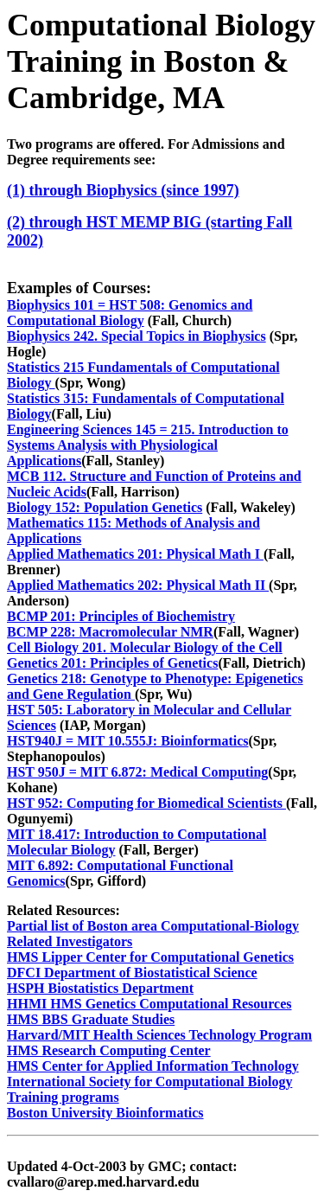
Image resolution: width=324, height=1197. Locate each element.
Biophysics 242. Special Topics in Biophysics (136, 336)
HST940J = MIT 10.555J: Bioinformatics (128, 740)
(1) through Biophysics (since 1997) (123, 190)
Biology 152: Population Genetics (104, 507)
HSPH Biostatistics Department (100, 988)
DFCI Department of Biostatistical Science (132, 972)
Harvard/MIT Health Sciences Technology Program (159, 1034)
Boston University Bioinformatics (105, 1112)
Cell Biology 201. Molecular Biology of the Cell (145, 647)
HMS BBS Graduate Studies (91, 1019)
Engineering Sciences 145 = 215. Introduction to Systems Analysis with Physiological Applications (148, 445)
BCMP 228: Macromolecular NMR (110, 631)
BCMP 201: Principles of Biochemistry (121, 616)
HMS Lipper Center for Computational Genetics (150, 957)
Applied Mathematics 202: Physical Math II (138, 585)
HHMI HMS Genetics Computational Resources (149, 1003)
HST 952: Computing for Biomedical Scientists (146, 803)
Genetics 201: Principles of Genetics (112, 663)
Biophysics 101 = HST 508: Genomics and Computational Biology (129, 313)
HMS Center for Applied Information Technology (153, 1066)
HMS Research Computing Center (109, 1050)
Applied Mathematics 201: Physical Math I (135, 554)
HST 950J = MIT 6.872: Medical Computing (137, 772)
